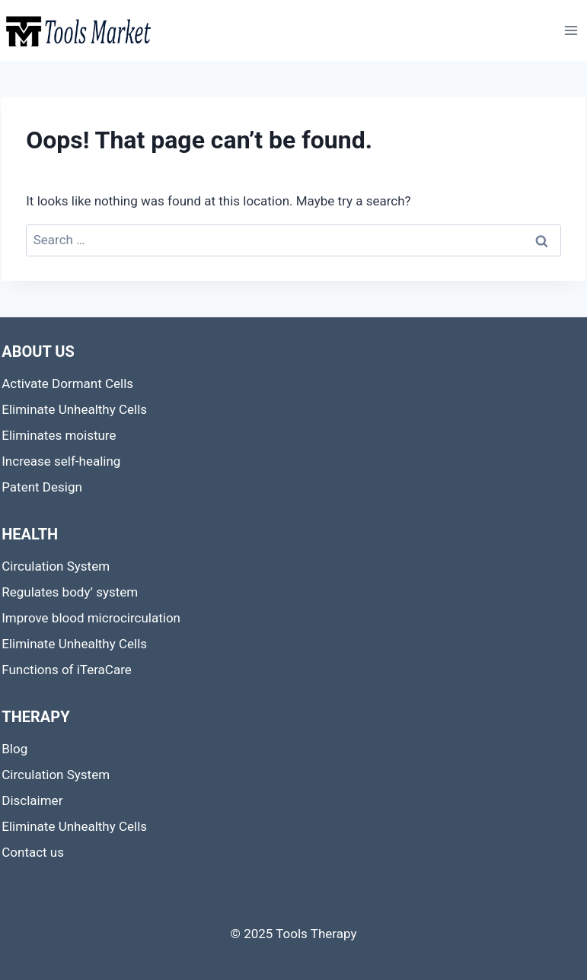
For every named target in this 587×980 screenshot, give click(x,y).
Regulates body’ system (70, 592)
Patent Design (42, 487)
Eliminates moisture (59, 435)
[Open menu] (571, 30)
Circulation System (56, 566)
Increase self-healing (61, 461)
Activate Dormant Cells (67, 383)
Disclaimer (32, 800)
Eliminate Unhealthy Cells (74, 409)
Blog (14, 748)
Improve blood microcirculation (91, 617)
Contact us (33, 852)
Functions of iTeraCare (67, 669)
